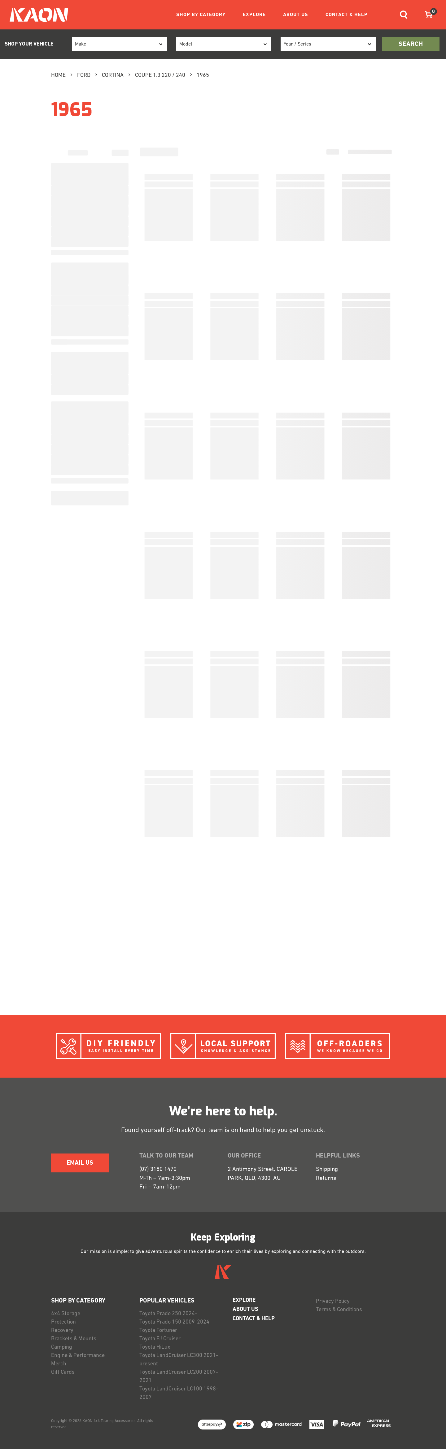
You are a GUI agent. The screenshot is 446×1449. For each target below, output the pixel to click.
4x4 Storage (65, 1314)
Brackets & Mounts (73, 1339)
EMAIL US (80, 1163)
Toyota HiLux (154, 1347)
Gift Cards (63, 1372)
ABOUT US (295, 14)
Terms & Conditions (339, 1310)
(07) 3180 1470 (158, 1169)
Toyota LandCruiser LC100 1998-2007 (178, 1393)
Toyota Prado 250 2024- (168, 1314)
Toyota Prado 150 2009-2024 (174, 1322)
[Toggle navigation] (403, 14)
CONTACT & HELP (347, 14)
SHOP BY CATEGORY (200, 14)
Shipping (327, 1169)
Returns (326, 1178)
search (411, 44)
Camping (61, 1347)
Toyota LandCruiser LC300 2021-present (178, 1360)
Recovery (62, 1330)
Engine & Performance (78, 1356)
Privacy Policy (333, 1301)
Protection (63, 1322)
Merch (58, 1364)
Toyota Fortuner (158, 1330)
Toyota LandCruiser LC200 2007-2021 (178, 1376)
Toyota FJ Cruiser (160, 1339)
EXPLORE (254, 14)
